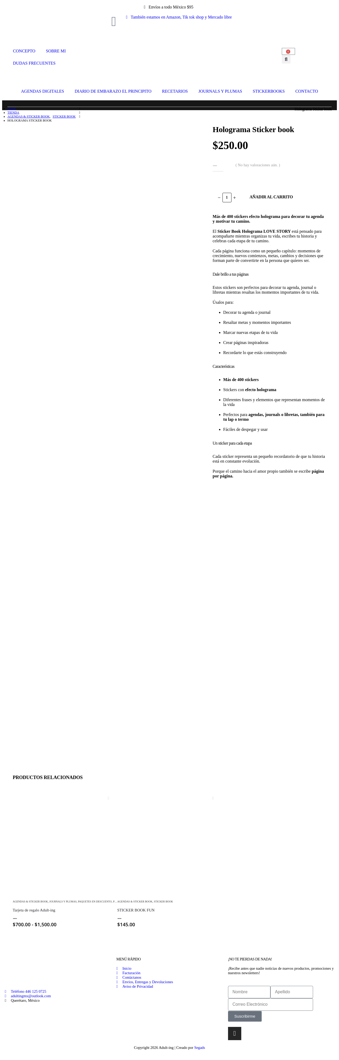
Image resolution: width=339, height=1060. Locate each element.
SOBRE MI (56, 51)
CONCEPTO (24, 51)
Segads (199, 1047)
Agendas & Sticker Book (30, 901)
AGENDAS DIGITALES (42, 91)
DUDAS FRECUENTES (34, 63)
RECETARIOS (175, 91)
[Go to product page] (65, 842)
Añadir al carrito (271, 197)
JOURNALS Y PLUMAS (220, 91)
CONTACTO (306, 91)
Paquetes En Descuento (95, 901)
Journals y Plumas (63, 901)
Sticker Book (163, 901)
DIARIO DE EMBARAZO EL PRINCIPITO (113, 91)
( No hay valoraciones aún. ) (257, 165)
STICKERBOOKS (269, 91)
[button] (286, 59)
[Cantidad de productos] (226, 197)
